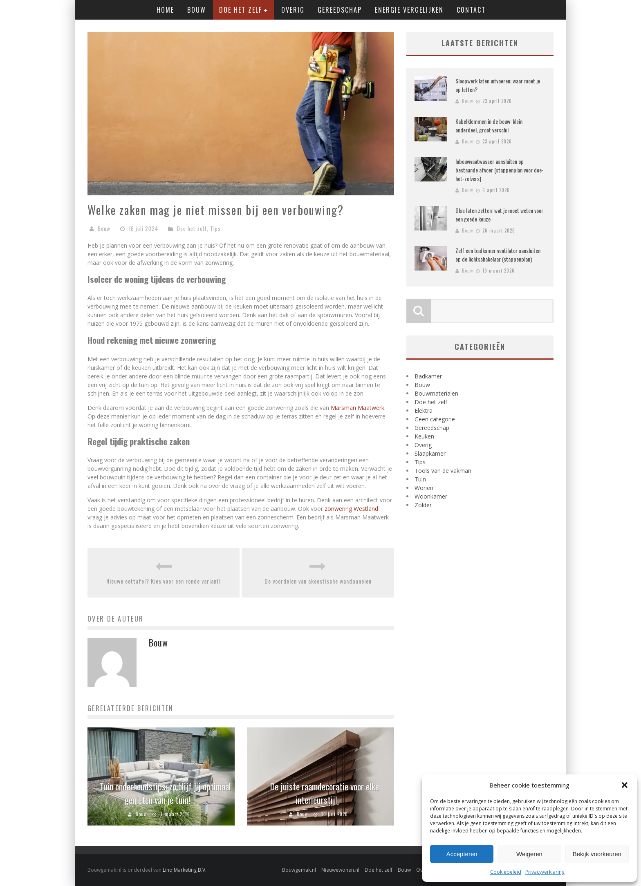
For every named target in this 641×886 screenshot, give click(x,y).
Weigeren (529, 853)
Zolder (423, 505)
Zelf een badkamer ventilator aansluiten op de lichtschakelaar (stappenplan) (497, 254)
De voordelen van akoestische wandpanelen (318, 581)
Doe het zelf (240, 10)
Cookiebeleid (505, 871)
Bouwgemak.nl (299, 869)
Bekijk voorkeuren (597, 853)
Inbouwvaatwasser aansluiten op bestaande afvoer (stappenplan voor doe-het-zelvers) (499, 170)
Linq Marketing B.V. (184, 869)
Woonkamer (431, 496)
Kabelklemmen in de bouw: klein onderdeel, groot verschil (488, 125)
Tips (215, 228)
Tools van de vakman (443, 470)
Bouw (196, 10)
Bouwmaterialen (436, 393)
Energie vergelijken (409, 10)
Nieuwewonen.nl (340, 869)
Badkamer (428, 376)
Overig (293, 10)
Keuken (424, 436)
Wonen (424, 488)
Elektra (424, 410)
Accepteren (461, 853)
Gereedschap (340, 10)
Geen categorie (435, 419)
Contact (471, 10)
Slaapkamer (430, 453)
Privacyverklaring (545, 871)
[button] (625, 785)
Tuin (420, 479)
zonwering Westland (351, 508)
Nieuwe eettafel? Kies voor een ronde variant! (163, 581)
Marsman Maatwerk (357, 408)
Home (165, 10)
